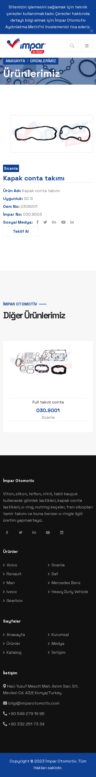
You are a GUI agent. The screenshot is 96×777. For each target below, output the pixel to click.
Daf (55, 574)
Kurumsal (60, 634)
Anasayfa (15, 61)
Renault (14, 574)
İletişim (59, 652)
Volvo (12, 565)
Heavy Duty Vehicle (70, 591)
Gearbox (15, 600)
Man (11, 582)
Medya (58, 643)
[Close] (91, 31)
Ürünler (13, 643)
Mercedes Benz (66, 582)
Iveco (12, 591)
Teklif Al (21, 231)
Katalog (14, 652)
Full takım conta (48, 402)
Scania (11, 168)
